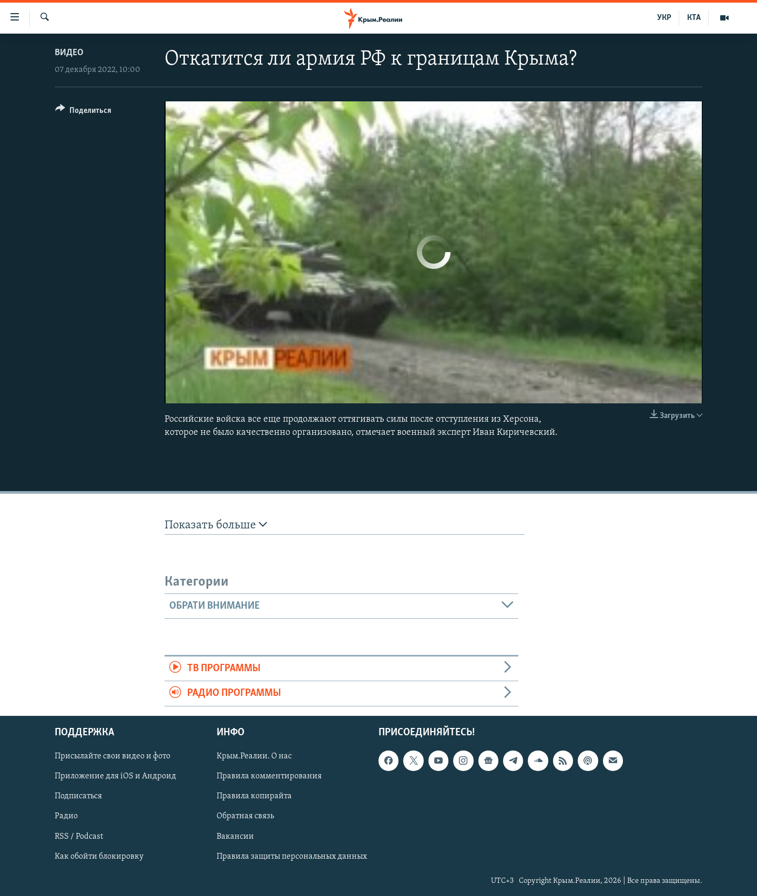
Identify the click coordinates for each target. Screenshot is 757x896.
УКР (664, 18)
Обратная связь (245, 816)
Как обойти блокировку (99, 856)
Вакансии (235, 836)
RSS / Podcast (79, 836)
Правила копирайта (254, 796)
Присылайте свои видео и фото (112, 756)
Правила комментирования (269, 776)
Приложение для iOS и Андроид (115, 776)
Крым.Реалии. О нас (254, 756)
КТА (694, 18)
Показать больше (216, 525)
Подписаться (78, 796)
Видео (69, 53)
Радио (66, 816)
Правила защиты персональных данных (292, 856)
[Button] (83, 112)
